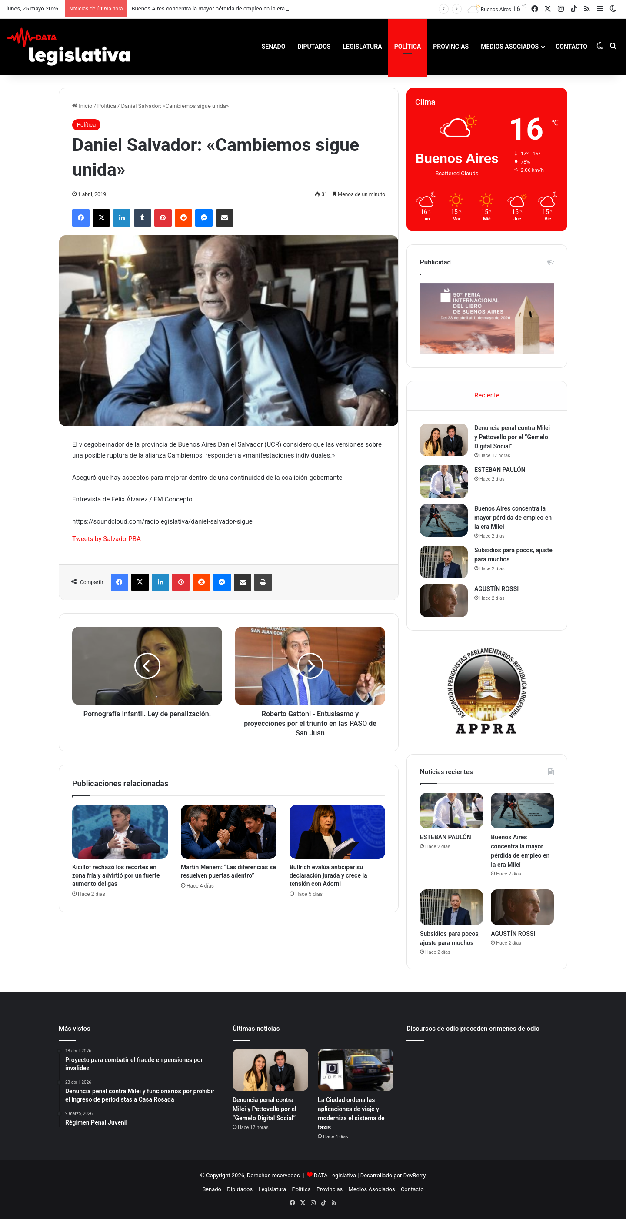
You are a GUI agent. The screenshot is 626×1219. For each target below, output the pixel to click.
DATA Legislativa (335, 1175)
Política (407, 46)
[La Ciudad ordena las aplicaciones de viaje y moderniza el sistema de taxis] (355, 1070)
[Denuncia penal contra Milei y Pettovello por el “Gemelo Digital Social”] (444, 440)
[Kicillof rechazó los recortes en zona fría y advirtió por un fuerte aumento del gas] (120, 832)
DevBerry (414, 1175)
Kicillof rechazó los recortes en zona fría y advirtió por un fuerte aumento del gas (116, 875)
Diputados (313, 46)
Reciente (486, 395)
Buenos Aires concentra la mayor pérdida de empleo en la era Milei (215, 8)
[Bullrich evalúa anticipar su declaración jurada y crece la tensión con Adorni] (337, 832)
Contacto (571, 46)
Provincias (451, 46)
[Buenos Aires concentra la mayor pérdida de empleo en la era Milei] (444, 520)
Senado (274, 46)
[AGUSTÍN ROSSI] (444, 600)
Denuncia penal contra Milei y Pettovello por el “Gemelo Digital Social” (512, 437)
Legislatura (362, 46)
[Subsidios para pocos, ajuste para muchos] (444, 562)
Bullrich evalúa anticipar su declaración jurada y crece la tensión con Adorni (328, 875)
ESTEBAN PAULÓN (500, 469)
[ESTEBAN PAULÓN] (444, 481)
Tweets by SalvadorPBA (106, 539)
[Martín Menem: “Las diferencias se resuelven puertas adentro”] (228, 832)
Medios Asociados (510, 46)
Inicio (82, 106)
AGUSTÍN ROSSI (496, 588)
